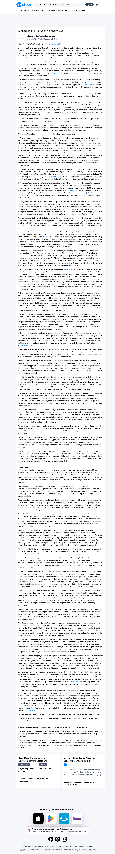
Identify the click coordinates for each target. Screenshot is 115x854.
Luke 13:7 (53, 176)
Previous (24, 765)
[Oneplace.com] (23, 4)
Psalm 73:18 (57, 73)
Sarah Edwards (45, 768)
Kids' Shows (62, 10)
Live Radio (51, 10)
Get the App (26, 846)
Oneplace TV (75, 10)
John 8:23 (90, 193)
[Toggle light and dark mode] (97, 5)
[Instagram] (64, 839)
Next (43, 765)
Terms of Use (49, 846)
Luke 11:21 (46, 237)
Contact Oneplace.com (65, 846)
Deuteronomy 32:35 (53, 44)
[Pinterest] (57, 839)
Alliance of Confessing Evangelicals (41, 36)
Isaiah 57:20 (68, 269)
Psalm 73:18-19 (88, 84)
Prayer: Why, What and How (26, 769)
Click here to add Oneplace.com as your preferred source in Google (59, 831)
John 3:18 (73, 190)
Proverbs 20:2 (76, 682)
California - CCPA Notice (84, 846)
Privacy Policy (37, 846)
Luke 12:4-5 (31, 710)
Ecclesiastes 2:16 (25, 345)
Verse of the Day (38, 10)
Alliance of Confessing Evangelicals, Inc (42, 39)
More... (85, 10)
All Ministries (23, 10)
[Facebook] (50, 839)
